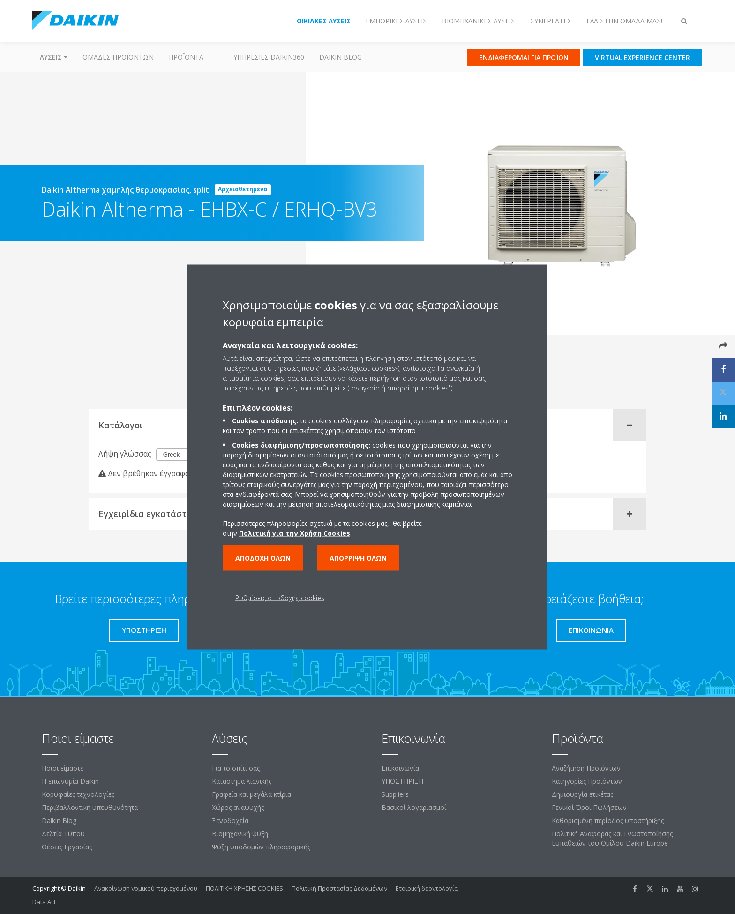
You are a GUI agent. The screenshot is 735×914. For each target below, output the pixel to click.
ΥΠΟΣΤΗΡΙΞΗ (402, 781)
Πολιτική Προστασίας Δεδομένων (339, 888)
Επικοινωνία (400, 768)
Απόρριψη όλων (358, 558)
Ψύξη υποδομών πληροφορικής (261, 846)
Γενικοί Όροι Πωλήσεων (589, 807)
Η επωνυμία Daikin (70, 781)
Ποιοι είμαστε (62, 768)
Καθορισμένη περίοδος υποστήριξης (608, 820)
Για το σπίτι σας (236, 768)
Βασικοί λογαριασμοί (414, 807)
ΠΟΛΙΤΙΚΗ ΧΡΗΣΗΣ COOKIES (244, 888)
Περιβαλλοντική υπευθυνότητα (90, 807)
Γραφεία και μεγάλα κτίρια (251, 794)
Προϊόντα (186, 56)
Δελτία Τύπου (63, 833)
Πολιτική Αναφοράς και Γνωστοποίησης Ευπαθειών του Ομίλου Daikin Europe (612, 838)
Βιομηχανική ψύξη (240, 833)
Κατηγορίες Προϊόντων (587, 781)
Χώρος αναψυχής (238, 807)
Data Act (44, 902)
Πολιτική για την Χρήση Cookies (294, 533)
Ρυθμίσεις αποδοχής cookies (279, 597)
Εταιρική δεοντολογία (427, 888)
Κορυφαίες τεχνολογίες (78, 794)
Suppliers (395, 794)
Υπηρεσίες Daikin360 (268, 56)
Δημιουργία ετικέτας (582, 794)
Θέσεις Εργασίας (67, 846)
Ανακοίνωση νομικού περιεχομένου (145, 888)
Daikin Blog (340, 56)
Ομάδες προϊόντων (118, 56)
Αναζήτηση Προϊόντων (586, 768)
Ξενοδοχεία (230, 820)
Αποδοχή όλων (263, 558)
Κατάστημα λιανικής (241, 781)
